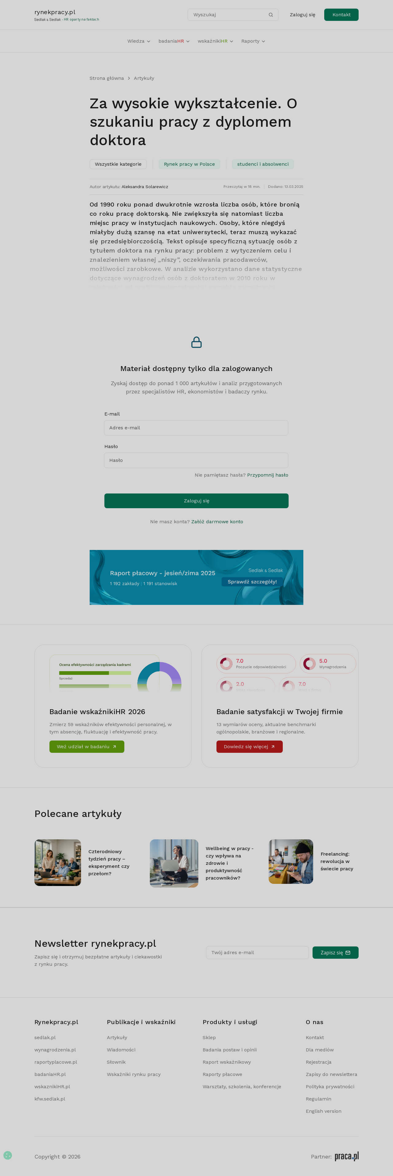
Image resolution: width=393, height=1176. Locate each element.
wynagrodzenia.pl (55, 1050)
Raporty (253, 41)
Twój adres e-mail (232, 952)
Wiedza (139, 41)
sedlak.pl (45, 1037)
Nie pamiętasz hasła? (241, 475)
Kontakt (342, 14)
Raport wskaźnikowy (227, 1062)
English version (323, 1111)
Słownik (116, 1062)
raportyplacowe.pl (55, 1062)
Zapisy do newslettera (331, 1074)
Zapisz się (335, 952)
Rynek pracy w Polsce (189, 164)
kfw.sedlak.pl (49, 1099)
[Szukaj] (270, 14)
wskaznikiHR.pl (52, 1086)
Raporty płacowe (222, 1074)
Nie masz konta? (196, 521)
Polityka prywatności (330, 1086)
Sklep (209, 1037)
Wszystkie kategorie (118, 164)
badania (174, 41)
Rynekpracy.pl (56, 1022)
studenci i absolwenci (263, 164)
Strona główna (107, 78)
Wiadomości (121, 1050)
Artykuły (144, 78)
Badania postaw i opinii (230, 1050)
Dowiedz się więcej (249, 746)
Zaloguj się (302, 14)
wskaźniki (216, 41)
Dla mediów (320, 1050)
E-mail (112, 414)
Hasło (111, 446)
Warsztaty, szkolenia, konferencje (242, 1086)
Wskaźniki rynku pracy (134, 1074)
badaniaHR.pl (50, 1074)
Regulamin (318, 1099)
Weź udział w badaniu (87, 746)
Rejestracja (319, 1062)
